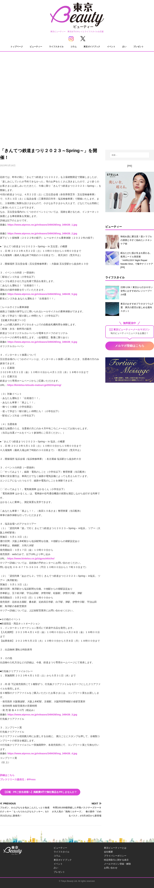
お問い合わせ (110, 867)
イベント (111, 46)
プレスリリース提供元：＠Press (18, 779)
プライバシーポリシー (115, 855)
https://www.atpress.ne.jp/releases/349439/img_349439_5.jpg (42, 294)
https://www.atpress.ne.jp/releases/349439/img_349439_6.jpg (42, 342)
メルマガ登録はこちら (129, 345)
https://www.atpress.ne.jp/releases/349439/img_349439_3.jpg (42, 714)
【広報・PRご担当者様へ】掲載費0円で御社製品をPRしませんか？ (40, 792)
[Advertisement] (77, 112)
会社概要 (108, 851)
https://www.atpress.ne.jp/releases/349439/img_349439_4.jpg (42, 753)
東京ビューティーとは (115, 848)
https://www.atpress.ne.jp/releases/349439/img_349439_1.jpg (42, 224)
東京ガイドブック (92, 46)
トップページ (16, 46)
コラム (73, 46)
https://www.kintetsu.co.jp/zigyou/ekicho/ (30, 558)
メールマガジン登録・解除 (117, 864)
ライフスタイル (56, 46)
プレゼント (138, 46)
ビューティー (36, 46)
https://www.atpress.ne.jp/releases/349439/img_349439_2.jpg (42, 233)
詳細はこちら (7, 775)
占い (124, 46)
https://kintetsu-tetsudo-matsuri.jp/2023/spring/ (34, 385)
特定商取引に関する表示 (116, 860)
